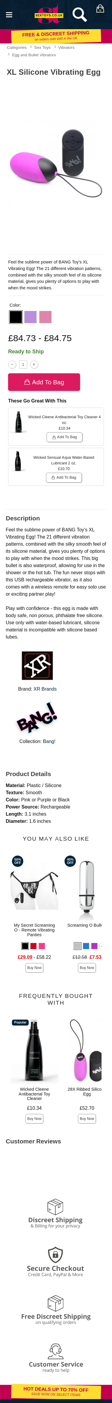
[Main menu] (9, 14)
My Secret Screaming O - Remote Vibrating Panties (34, 930)
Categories (17, 47)
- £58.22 (34, 957)
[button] (16, 317)
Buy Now (34, 968)
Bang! (49, 741)
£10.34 (34, 1108)
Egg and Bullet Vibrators (34, 54)
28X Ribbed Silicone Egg (86, 1092)
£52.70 (87, 1108)
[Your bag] (100, 8)
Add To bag (44, 382)
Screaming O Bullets (87, 925)
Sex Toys (42, 47)
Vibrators (66, 47)
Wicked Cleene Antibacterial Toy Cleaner (34, 1094)
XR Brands (44, 689)
